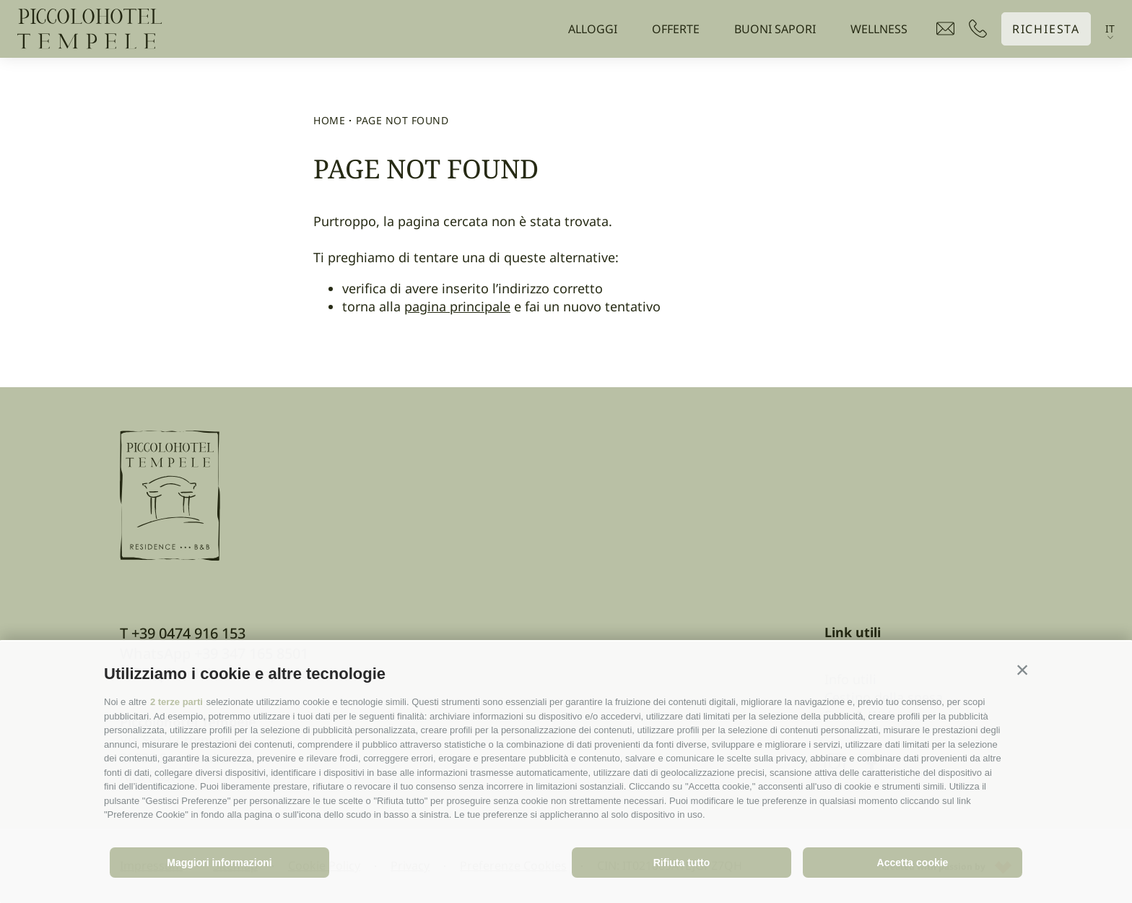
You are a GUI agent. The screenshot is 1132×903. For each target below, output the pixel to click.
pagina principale (457, 306)
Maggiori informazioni (219, 862)
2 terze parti (176, 701)
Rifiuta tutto (681, 862)
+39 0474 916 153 (188, 633)
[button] (1022, 670)
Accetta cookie (913, 862)
